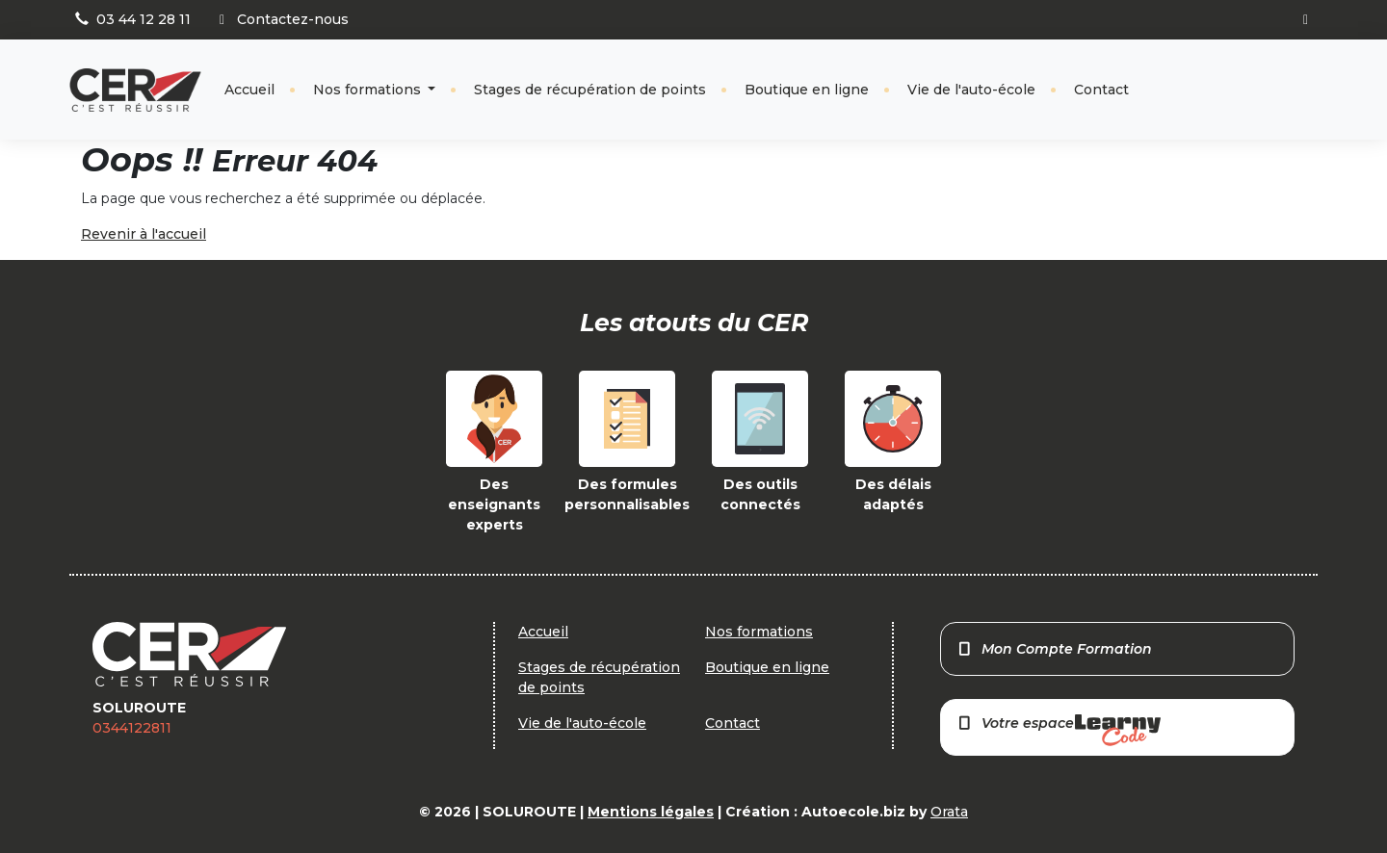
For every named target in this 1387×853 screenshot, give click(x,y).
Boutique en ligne (807, 89)
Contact (1101, 89)
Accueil (249, 89)
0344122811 (131, 728)
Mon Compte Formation (1054, 649)
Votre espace (1058, 730)
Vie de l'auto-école (971, 89)
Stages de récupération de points (590, 89)
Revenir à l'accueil (143, 234)
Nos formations (369, 89)
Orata (949, 811)
